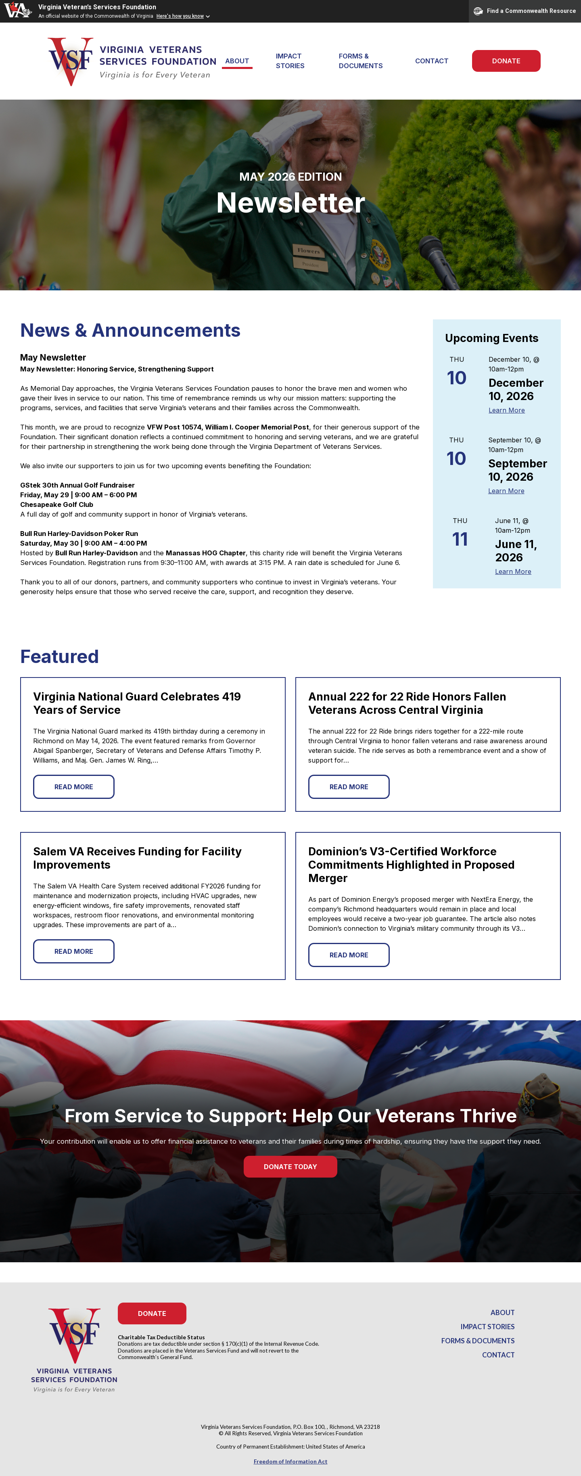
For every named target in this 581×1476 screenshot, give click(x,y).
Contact (432, 61)
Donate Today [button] (290, 1167)
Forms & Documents (361, 61)
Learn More (507, 410)
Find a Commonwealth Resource (525, 11)
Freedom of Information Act (291, 1461)
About (503, 1313)
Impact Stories (290, 61)
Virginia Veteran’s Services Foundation (97, 7)
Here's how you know (180, 16)
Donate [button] (152, 1313)
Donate (506, 61)
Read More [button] (73, 787)
